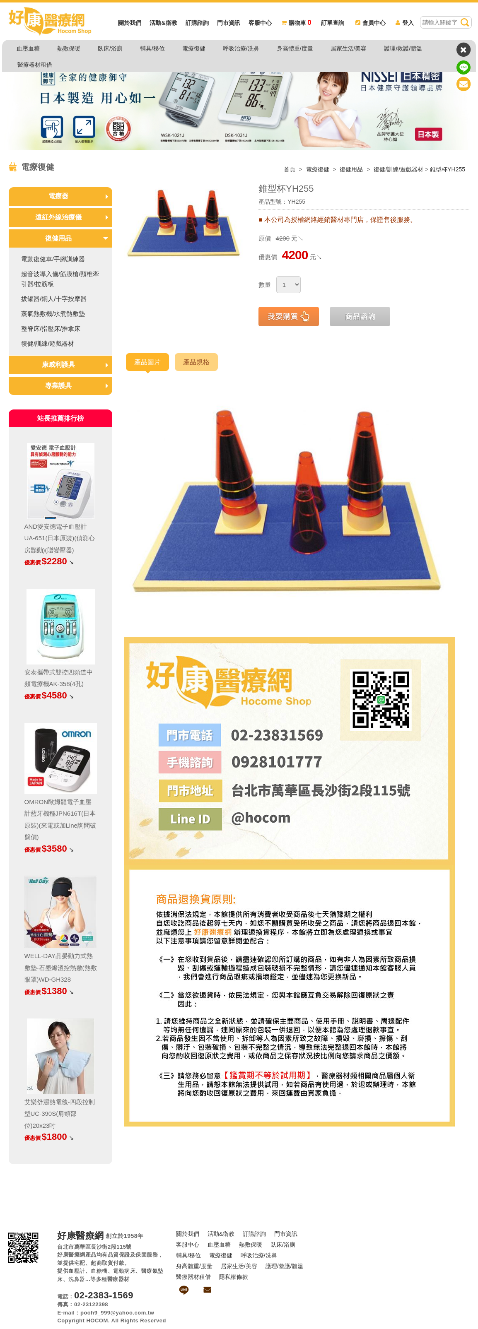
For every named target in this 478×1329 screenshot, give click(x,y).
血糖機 (99, 1271)
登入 (405, 22)
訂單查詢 (332, 22)
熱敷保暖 (68, 48)
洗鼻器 (76, 1279)
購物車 (296, 22)
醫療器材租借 (34, 64)
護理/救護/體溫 (403, 48)
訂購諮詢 (197, 22)
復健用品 (352, 169)
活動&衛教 (163, 22)
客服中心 (260, 22)
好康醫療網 (80, 1236)
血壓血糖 (28, 48)
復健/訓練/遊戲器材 (398, 169)
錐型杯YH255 (447, 169)
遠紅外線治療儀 (58, 217)
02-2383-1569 (103, 1295)
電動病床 (124, 1271)
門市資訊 (228, 22)
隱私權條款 (233, 1277)
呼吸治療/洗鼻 (241, 48)
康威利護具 (58, 364)
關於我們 (129, 22)
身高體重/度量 (295, 48)
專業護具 (58, 385)
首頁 (289, 169)
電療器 (58, 196)
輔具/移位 (152, 48)
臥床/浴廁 (110, 48)
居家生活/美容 (349, 48)
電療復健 (193, 48)
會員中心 (370, 22)
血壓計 (76, 1271)
